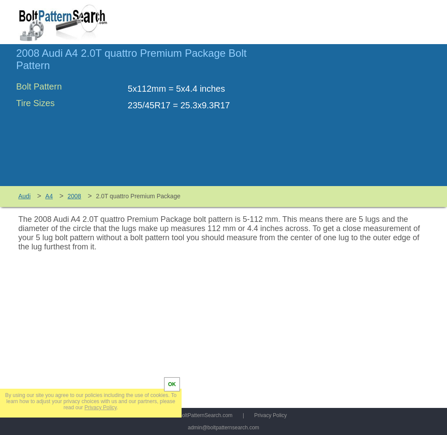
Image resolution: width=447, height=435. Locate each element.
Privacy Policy (270, 415)
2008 (74, 196)
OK (172, 384)
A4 (49, 196)
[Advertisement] (357, 119)
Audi (24, 196)
